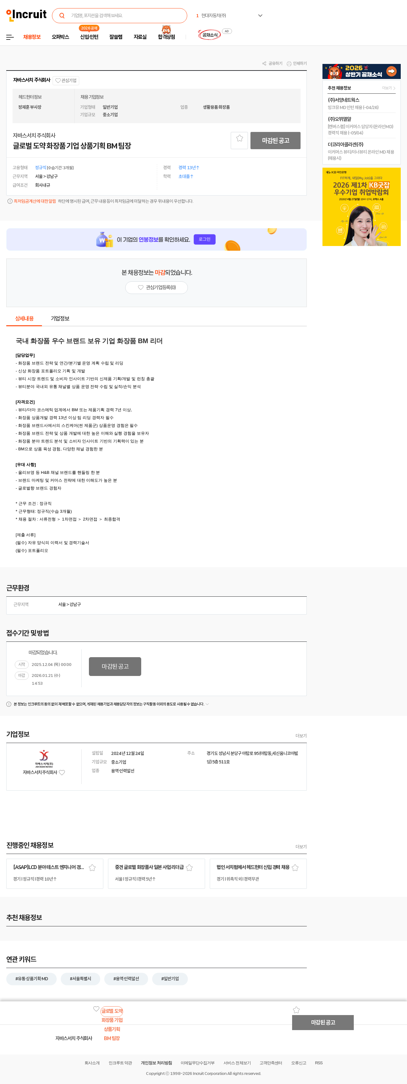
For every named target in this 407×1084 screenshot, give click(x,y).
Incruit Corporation (209, 1073)
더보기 (301, 736)
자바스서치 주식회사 (31, 80)
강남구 (75, 604)
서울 (62, 604)
